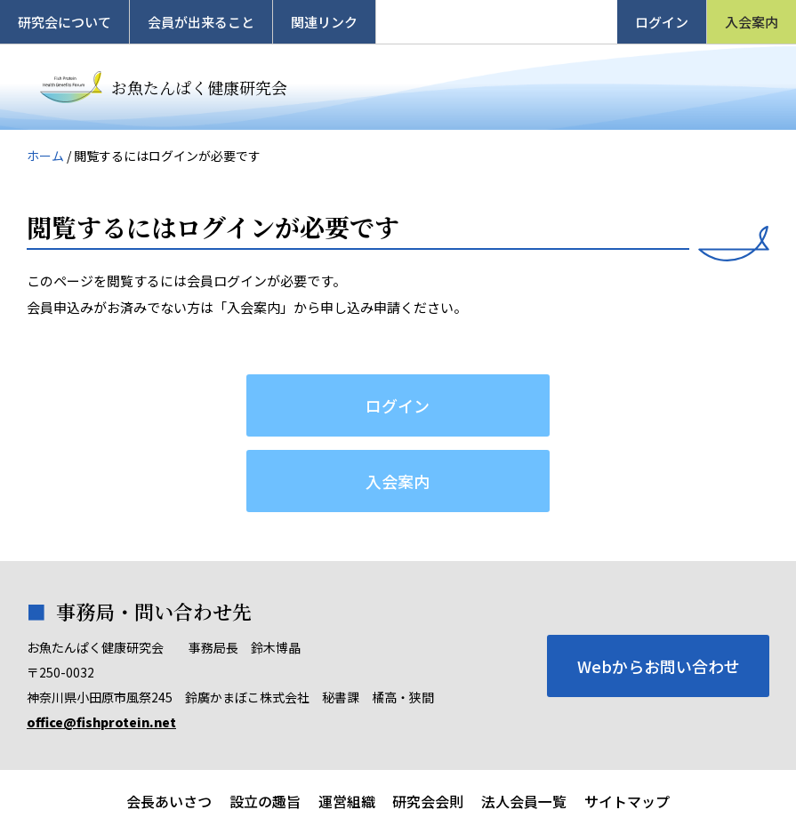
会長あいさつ (169, 802)
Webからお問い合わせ (658, 666)
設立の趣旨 (265, 802)
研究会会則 (428, 802)
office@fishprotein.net (101, 722)
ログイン (661, 21)
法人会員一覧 (524, 802)
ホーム (45, 155)
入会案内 (751, 21)
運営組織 (346, 802)
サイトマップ (628, 802)
